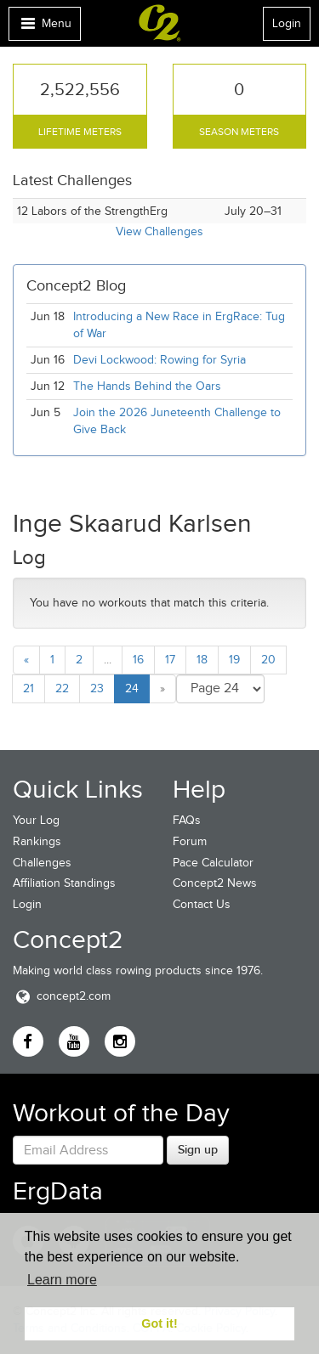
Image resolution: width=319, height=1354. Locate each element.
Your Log (36, 820)
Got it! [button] (159, 1323)
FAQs (187, 820)
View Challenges (159, 231)
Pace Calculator (213, 862)
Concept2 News (215, 883)
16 (138, 659)
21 (28, 688)
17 (170, 659)
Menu (44, 27)
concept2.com (62, 996)
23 (97, 688)
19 (234, 659)
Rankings (37, 841)
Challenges (42, 862)
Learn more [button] (62, 1279)
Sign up (198, 1149)
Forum (190, 841)
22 (62, 688)
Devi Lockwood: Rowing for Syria (161, 359)
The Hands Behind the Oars (147, 386)
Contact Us (202, 904)
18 (202, 659)
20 (268, 659)
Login (286, 23)
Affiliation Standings (64, 883)
